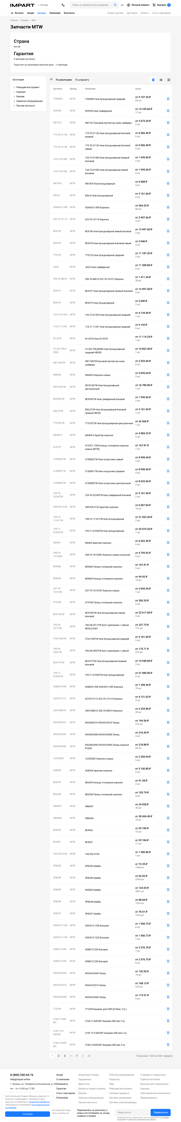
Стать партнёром (161, 13)
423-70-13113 (60, 219)
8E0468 (57, 566)
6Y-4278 (57, 338)
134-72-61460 (60, 159)
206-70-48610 (60, 278)
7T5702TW (58, 423)
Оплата (145, 13)
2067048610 (59, 710)
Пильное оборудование (91, 1097)
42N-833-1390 (60, 207)
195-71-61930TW (58, 531)
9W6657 (57, 806)
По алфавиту (82, 79)
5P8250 (57, 865)
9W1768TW (59, 362)
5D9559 (57, 110)
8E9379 (57, 302)
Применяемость (149, 1097)
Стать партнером (65, 1093)
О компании (62, 1079)
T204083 (57, 98)
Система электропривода (123, 1102)
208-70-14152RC (57, 554)
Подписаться (161, 1112)
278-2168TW (59, 638)
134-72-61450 (60, 171)
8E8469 (57, 578)
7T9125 (57, 255)
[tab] (153, 79)
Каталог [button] (17, 13)
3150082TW (59, 459)
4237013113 (59, 698)
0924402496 (59, 746)
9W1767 (57, 122)
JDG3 (56, 267)
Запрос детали (115, 13)
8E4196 (57, 231)
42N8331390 (59, 686)
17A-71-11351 (60, 326)
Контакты (69, 13)
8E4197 (57, 290)
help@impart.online (20, 1079)
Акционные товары (88, 1074)
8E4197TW (58, 662)
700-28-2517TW (57, 626)
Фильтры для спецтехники (154, 1084)
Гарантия (61, 1088)
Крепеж (82, 1093)
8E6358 (57, 794)
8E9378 (57, 243)
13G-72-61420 (60, 314)
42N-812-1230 (60, 925)
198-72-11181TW (58, 519)
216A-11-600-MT (60, 1021)
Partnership (62, 1097)
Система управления (120, 1097)
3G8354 (57, 770)
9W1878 (57, 183)
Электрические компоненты (155, 1093)
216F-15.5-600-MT (58, 1033)
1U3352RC (58, 758)
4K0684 (57, 889)
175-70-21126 (60, 147)
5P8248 (57, 901)
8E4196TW (58, 614)
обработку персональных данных (142, 1119)
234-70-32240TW (58, 495)
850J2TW (58, 411)
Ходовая (144, 1088)
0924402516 (59, 722)
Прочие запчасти (87, 1102)
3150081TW (59, 471)
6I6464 (56, 542)
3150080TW (59, 483)
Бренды (41, 13)
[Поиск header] (94, 5)
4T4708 (57, 602)
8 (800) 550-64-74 (21, 1075)
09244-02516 (60, 985)
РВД (111, 1084)
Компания (55, 13)
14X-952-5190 (60, 853)
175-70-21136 (60, 134)
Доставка (132, 13)
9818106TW (59, 386)
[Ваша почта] (132, 1112)
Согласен (28, 1114)
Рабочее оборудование (121, 1074)
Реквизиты (62, 1084)
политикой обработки (39, 1102)
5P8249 (57, 877)
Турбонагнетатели (150, 1079)
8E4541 (57, 842)
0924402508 (59, 734)
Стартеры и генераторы (152, 1074)
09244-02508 (60, 997)
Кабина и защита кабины (92, 1088)
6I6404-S (57, 435)
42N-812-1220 (60, 937)
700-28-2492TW (57, 650)
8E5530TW (58, 399)
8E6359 (57, 782)
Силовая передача (119, 1093)
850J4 (56, 195)
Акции (30, 13)
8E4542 (57, 830)
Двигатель (84, 1084)
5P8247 (57, 913)
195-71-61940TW (58, 675)
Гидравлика (84, 1079)
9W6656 (57, 818)
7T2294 (57, 1008)
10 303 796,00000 (59, 350)
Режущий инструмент (120, 1088)
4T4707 (57, 447)
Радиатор (114, 1079)
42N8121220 (59, 949)
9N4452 (57, 374)
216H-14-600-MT (60, 1045)
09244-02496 (60, 973)
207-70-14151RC (57, 590)
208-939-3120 (60, 506)
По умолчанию (64, 79)
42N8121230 (59, 961)
